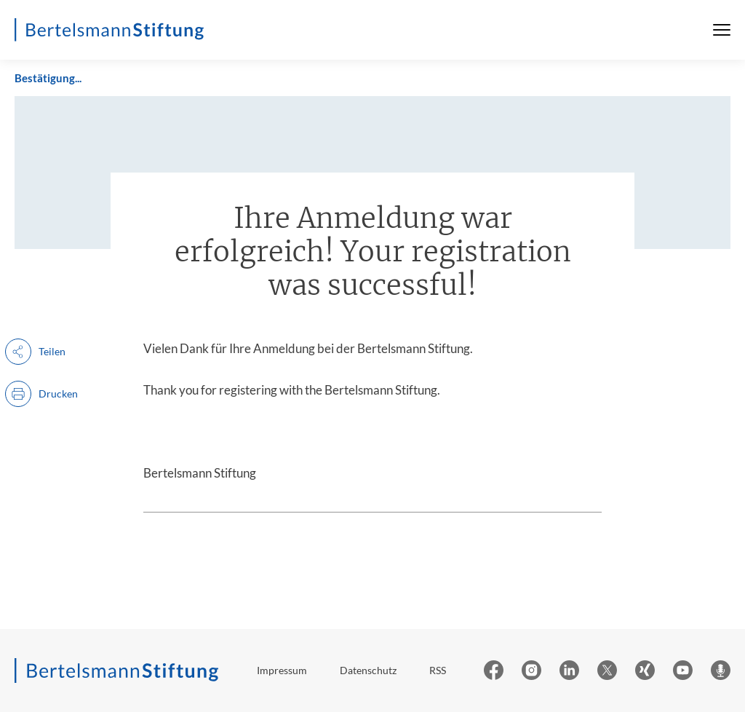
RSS (437, 670)
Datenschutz (368, 670)
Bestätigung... (48, 77)
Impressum (282, 670)
